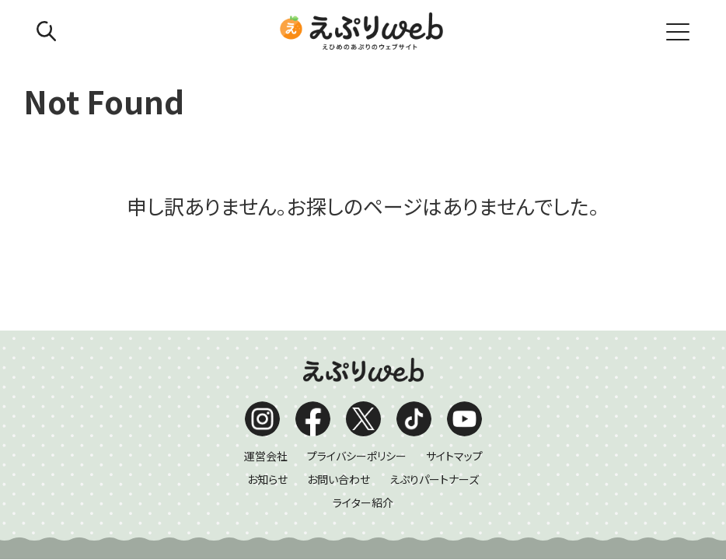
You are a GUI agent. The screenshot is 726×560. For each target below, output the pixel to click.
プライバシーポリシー (357, 343)
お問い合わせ (338, 366)
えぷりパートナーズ (434, 366)
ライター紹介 (363, 390)
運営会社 (266, 343)
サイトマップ (454, 343)
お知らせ (267, 366)
